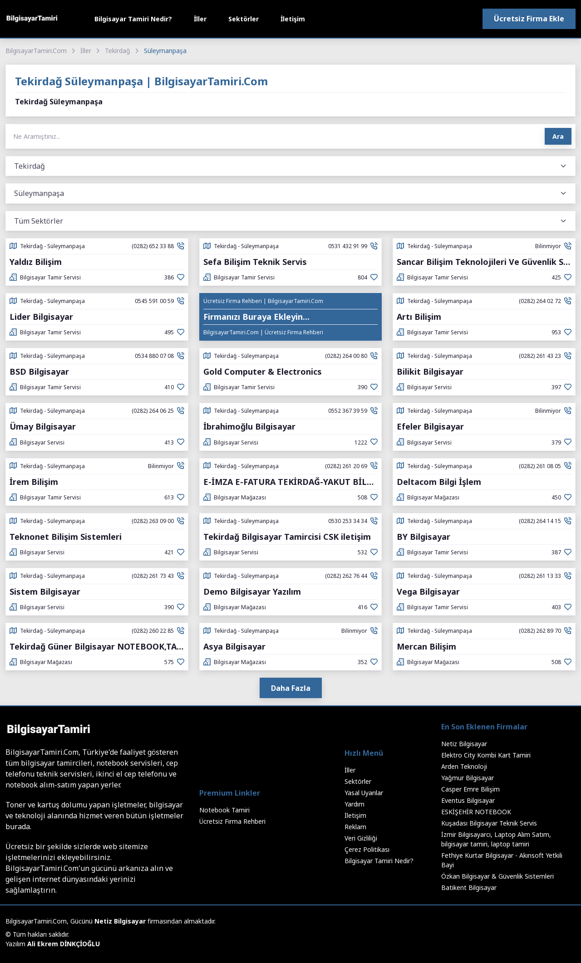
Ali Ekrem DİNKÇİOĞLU (63, 943)
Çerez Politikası (367, 849)
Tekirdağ (117, 50)
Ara (558, 136)
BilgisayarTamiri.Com (36, 50)
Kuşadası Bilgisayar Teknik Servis (489, 823)
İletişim (293, 19)
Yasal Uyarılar (364, 792)
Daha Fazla (290, 688)
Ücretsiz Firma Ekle (529, 19)
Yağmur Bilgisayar (467, 777)
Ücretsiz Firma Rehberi (232, 821)
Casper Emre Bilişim (470, 789)
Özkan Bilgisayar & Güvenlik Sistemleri (497, 876)
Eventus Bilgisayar (468, 800)
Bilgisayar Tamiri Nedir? (133, 19)
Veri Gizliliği (361, 838)
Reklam (355, 826)
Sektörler (243, 19)
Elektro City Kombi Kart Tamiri (486, 755)
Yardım (354, 804)
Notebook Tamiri (224, 810)
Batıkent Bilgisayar (469, 887)
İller (200, 19)
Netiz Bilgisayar (464, 743)
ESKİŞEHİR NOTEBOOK (476, 811)
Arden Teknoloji (464, 766)
